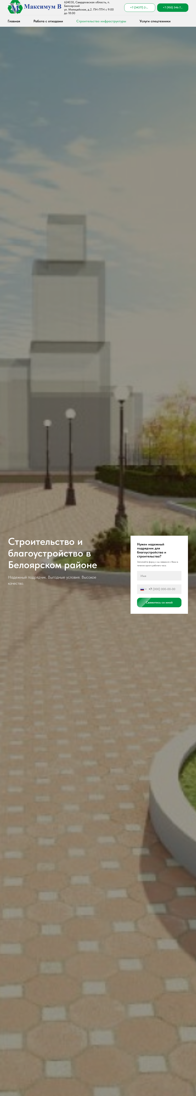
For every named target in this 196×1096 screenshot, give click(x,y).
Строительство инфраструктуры (101, 21)
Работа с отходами (48, 21)
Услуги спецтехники (155, 21)
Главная (14, 21)
